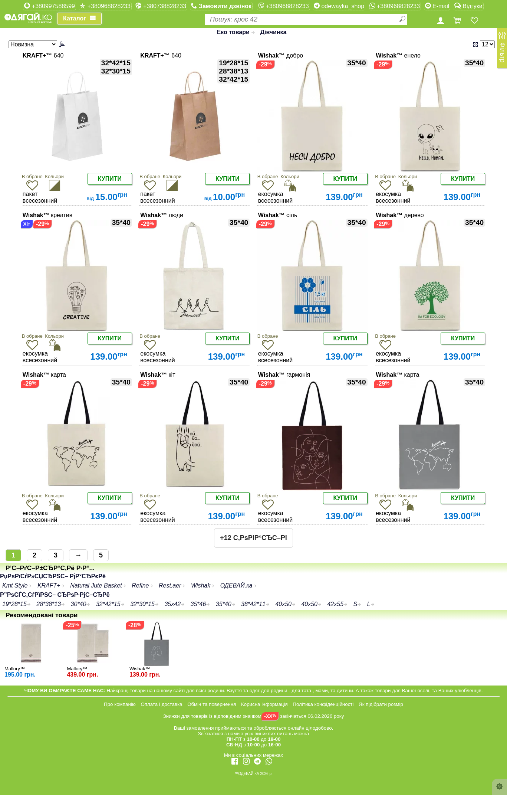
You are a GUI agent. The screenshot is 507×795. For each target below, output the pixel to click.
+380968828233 (105, 6)
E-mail (437, 6)
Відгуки (468, 6)
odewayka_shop (339, 6)
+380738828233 (160, 6)
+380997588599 (49, 6)
